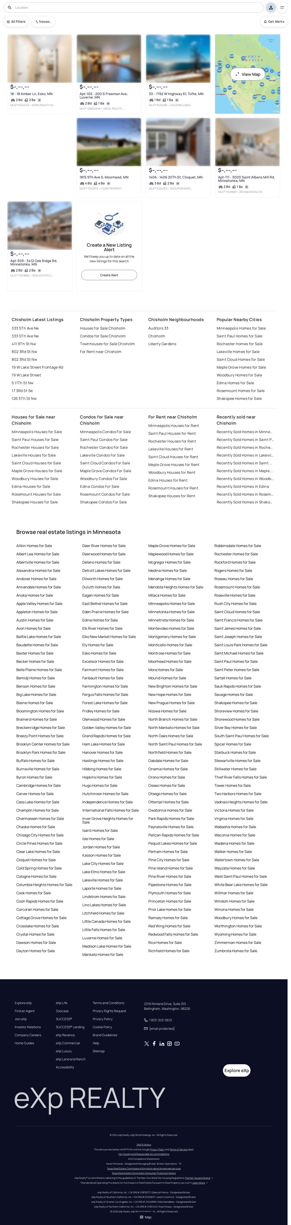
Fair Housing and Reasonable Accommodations (143, 1154)
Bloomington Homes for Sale (40, 711)
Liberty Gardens (162, 343)
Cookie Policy (102, 1027)
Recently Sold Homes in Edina (243, 486)
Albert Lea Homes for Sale (37, 553)
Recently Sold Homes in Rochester (245, 447)
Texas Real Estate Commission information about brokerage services (144, 1168)
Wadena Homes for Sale (234, 843)
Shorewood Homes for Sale (236, 719)
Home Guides (24, 1043)
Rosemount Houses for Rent (173, 488)
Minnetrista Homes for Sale (171, 620)
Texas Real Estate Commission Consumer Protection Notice (144, 1173)
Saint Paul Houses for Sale (35, 439)
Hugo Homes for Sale (99, 785)
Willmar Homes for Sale (233, 892)
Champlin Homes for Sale (37, 810)
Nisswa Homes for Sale (167, 711)
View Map (248, 74)
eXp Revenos (65, 1035)
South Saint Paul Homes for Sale (241, 735)
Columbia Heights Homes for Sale (44, 884)
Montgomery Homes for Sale (172, 636)
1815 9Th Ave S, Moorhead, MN (104, 177)
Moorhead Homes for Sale (169, 661)
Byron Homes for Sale (34, 777)
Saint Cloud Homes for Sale (241, 359)
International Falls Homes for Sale (110, 810)
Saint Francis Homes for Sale (238, 620)
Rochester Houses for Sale (35, 447)
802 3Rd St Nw (24, 351)
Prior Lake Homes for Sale (169, 909)
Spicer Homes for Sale (232, 744)
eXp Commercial (68, 1043)
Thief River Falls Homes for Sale (240, 777)
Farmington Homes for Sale (105, 686)
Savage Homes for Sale (233, 694)
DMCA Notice (144, 1144)
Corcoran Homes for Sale (37, 909)
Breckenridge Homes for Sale (40, 727)
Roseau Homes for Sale (233, 578)
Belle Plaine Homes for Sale (39, 669)
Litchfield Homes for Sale (103, 913)
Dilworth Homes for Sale (102, 578)
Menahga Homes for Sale (169, 578)
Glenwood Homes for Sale (103, 719)
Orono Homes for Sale (166, 777)
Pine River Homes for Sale (169, 876)
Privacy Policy (102, 1019)
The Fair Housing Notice (197, 1178)
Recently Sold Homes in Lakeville (245, 455)
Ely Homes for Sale (97, 644)
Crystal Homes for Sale (35, 934)
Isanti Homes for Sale (100, 830)
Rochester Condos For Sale (104, 447)
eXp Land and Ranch (71, 1059)
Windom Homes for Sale (234, 901)
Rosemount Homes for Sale (241, 390)
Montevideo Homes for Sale (171, 628)
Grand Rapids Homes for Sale (106, 735)
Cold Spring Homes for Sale (39, 868)
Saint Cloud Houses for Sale (36, 463)
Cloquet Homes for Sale (36, 859)
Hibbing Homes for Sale (101, 768)
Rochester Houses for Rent (172, 441)
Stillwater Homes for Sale (235, 768)
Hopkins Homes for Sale (102, 777)
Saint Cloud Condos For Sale (105, 463)
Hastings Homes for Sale (102, 760)
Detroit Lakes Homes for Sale (106, 570)
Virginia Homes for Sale (233, 818)
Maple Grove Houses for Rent (173, 464)
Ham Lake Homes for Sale (103, 744)
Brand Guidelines (105, 1035)
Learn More (199, 1182)
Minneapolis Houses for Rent (173, 425)
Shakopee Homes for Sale (239, 398)
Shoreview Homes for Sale (236, 711)
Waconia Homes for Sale (234, 835)
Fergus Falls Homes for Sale (105, 694)
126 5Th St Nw (24, 398)
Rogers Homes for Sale (233, 570)
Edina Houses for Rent (167, 480)
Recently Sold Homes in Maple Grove (245, 470)
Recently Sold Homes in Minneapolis (245, 431)
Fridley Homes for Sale (100, 711)
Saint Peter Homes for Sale (236, 669)
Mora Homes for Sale (165, 669)
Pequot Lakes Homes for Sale (172, 843)
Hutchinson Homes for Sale (105, 793)
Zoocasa (62, 1011)
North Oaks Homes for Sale (170, 735)
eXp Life (61, 1003)
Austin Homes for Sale (34, 620)
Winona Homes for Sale (234, 909)
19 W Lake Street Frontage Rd (37, 367)
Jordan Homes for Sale (101, 847)
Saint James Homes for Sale (237, 628)
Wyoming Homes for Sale (235, 934)
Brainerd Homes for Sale (36, 719)
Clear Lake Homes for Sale (38, 851)
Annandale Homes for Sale (38, 587)
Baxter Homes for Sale (34, 653)
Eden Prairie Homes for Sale (105, 611)
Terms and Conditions (108, 1003)
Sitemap (99, 1051)
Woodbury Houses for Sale (35, 478)
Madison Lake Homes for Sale (106, 946)
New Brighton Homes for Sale (172, 686)
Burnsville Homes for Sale (37, 768)
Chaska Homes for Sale (35, 826)
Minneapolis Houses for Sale (37, 431)
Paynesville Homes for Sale (170, 826)
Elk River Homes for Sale (102, 628)
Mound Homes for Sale (167, 677)
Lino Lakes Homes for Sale (104, 904)
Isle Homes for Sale (98, 838)
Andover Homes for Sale (36, 578)
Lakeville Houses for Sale (34, 455)
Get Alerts (274, 21)
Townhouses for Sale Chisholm (107, 343)
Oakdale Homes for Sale (168, 760)
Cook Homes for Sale (33, 892)
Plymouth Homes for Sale (169, 892)
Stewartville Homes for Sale (237, 760)
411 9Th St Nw (24, 343)
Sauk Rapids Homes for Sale (237, 686)
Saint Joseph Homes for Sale (238, 636)
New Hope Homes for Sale (169, 694)
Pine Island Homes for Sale (170, 868)
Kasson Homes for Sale (101, 855)
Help (96, 1043)
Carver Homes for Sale (35, 793)
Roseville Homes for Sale (234, 595)
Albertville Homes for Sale (37, 562)
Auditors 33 (158, 328)
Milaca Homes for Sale (166, 595)
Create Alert (109, 275)
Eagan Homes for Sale (100, 595)
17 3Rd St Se (22, 390)
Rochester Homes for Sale (240, 343)
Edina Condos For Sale (99, 486)
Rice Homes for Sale (165, 942)
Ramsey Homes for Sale (168, 917)
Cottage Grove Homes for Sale (41, 917)
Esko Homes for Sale (99, 653)
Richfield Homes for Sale (168, 950)
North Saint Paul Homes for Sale (175, 744)
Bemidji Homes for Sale (35, 677)
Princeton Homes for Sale (169, 901)
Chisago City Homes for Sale (39, 835)
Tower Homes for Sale (232, 785)
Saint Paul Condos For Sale (103, 439)
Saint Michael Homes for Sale (238, 653)
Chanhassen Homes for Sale (40, 818)
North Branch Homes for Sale (172, 719)
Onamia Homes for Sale (168, 768)
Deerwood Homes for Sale (103, 553)
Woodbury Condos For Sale (103, 478)
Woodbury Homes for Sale (239, 375)
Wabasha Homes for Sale (235, 826)
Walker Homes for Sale (233, 851)
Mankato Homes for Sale (102, 954)
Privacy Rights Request (109, 1011)
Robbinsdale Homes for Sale (237, 545)
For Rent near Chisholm (101, 351)
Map (146, 1217)
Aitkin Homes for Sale (34, 545)
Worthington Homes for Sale (238, 926)
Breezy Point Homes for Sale (39, 735)
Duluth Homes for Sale (101, 587)
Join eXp (21, 1019)
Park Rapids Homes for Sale (171, 818)
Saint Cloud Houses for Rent (173, 456)
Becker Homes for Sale (35, 661)
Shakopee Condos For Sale (103, 502)
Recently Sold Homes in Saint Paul (245, 439)
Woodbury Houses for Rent (172, 472)
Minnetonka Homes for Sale (171, 611)
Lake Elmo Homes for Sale (103, 871)
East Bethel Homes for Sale (104, 603)
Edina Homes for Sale (235, 382)
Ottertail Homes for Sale (168, 801)
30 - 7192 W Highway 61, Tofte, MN (176, 93)
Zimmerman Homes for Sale (237, 942)
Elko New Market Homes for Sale (109, 636)
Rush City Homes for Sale (235, 603)
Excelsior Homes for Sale (103, 661)
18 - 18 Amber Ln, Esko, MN (31, 93)
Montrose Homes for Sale (169, 653)
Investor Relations (28, 1027)
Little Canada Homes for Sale (106, 921)
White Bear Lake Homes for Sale (241, 884)
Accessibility (65, 1067)
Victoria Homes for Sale (234, 810)
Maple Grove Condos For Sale (105, 470)
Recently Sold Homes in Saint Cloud (245, 463)
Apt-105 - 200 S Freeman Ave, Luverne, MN (104, 95)
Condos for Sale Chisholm (103, 336)
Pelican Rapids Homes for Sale (173, 835)
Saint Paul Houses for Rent (172, 433)
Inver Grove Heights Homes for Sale (107, 820)
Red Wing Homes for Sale (169, 926)
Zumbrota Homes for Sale (235, 950)
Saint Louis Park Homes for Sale (240, 644)
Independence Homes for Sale (107, 801)
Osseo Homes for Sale (166, 785)
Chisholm (156, 336)
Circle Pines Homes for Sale (39, 843)
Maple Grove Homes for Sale (241, 367)
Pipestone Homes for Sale (169, 884)
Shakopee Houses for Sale (35, 502)
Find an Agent (25, 1011)
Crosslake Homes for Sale (37, 926)
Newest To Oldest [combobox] (45, 21)
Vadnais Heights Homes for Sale (241, 801)
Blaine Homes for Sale (34, 702)
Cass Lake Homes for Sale (37, 801)
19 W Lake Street (26, 375)
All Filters (16, 21)
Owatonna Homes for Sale (170, 810)
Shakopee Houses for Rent (171, 495)
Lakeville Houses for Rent (170, 449)
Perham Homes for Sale (168, 851)
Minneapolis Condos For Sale (105, 431)
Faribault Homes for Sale (102, 677)
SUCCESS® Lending (70, 1027)
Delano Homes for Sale (101, 562)
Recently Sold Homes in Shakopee (245, 502)
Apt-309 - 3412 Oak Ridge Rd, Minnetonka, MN (33, 262)
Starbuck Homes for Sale (235, 752)
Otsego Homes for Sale (167, 793)
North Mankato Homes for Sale (173, 727)
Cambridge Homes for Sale (38, 785)
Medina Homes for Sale (167, 570)
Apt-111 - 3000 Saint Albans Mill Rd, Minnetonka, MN (246, 179)
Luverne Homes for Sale (102, 937)
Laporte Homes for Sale (101, 888)
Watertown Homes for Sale (236, 859)
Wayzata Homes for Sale (234, 868)
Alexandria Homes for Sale (38, 570)
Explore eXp (23, 1003)
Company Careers (28, 1035)
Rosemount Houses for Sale (36, 494)
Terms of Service (178, 1149)
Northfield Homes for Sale (169, 752)
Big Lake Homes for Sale (36, 694)
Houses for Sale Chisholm (103, 328)
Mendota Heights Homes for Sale (175, 587)
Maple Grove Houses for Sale (37, 470)
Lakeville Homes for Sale (238, 351)
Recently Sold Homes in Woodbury (245, 478)
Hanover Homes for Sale (102, 752)
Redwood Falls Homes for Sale (173, 934)
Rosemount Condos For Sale (105, 494)
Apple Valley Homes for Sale (39, 603)
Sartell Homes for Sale (232, 677)
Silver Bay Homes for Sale (235, 727)
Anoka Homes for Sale (34, 595)
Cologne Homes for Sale (36, 876)
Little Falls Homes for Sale (103, 929)
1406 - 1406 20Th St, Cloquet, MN (176, 177)
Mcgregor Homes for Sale (169, 562)
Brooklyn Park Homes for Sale (40, 752)
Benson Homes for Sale (35, 686)
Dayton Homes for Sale (35, 950)
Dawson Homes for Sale (36, 942)
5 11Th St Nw (22, 382)
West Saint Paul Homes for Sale (240, 876)
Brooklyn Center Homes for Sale (42, 744)
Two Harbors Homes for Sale (237, 793)
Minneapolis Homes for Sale (241, 328)
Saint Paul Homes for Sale (239, 336)
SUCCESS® (64, 1019)
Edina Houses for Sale (31, 486)
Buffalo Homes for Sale (35, 760)
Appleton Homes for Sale (37, 611)
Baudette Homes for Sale (37, 644)
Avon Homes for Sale (33, 628)
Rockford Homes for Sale (235, 562)
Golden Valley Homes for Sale (106, 727)
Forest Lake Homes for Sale (104, 702)
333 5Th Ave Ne (25, 328)
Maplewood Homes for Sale (170, 553)
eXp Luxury (64, 1051)
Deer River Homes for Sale (104, 545)
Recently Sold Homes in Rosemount (245, 494)
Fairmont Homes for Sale (103, 669)
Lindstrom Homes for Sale (103, 896)
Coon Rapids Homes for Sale (39, 901)
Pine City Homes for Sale (168, 859)
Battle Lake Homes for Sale (38, 636)
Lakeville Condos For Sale (102, 455)
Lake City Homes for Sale (103, 863)
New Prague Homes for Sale (171, 702)
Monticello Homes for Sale (170, 644)
